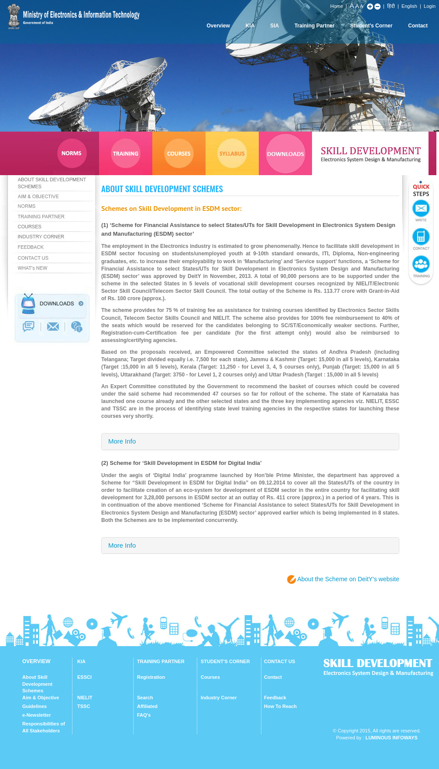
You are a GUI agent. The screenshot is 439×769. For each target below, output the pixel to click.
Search (145, 697)
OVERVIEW (36, 661)
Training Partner (315, 26)
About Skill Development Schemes (37, 683)
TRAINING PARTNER (161, 661)
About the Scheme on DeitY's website (348, 579)
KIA (250, 26)
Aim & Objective (40, 697)
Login (430, 6)
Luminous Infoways (391, 737)
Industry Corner (219, 697)
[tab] (250, 442)
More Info (122, 441)
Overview (218, 26)
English (409, 6)
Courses (210, 677)
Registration (151, 677)
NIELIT (85, 697)
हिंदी (391, 6)
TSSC (83, 706)
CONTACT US (279, 661)
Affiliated (147, 706)
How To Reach (280, 706)
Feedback (275, 697)
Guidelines (34, 706)
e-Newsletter (36, 715)
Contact (418, 26)
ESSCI (84, 677)
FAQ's (144, 715)
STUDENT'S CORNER (225, 661)
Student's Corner (371, 26)
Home (336, 6)
